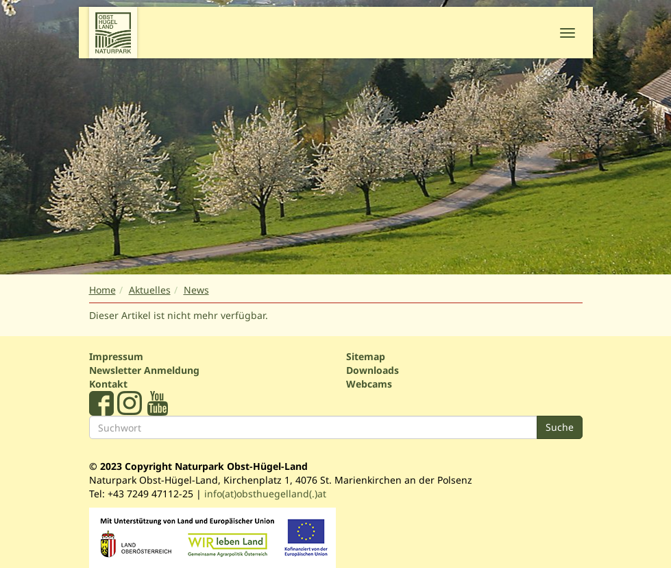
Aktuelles (150, 289)
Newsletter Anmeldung (144, 370)
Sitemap (365, 356)
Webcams (369, 383)
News (196, 289)
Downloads (372, 370)
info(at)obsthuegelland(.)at (265, 493)
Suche (560, 427)
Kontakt (108, 383)
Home (102, 289)
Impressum (116, 356)
